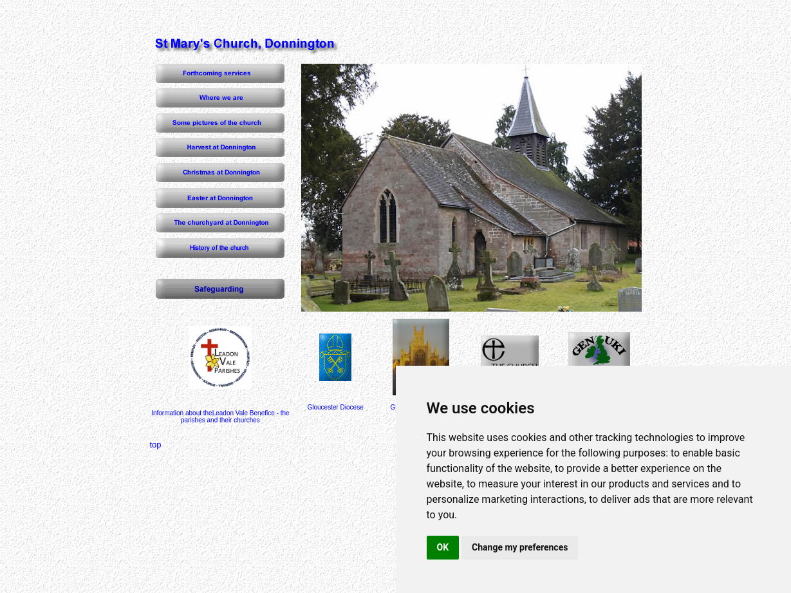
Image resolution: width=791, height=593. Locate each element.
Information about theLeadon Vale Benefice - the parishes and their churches (220, 416)
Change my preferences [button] (520, 547)
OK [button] (443, 547)
